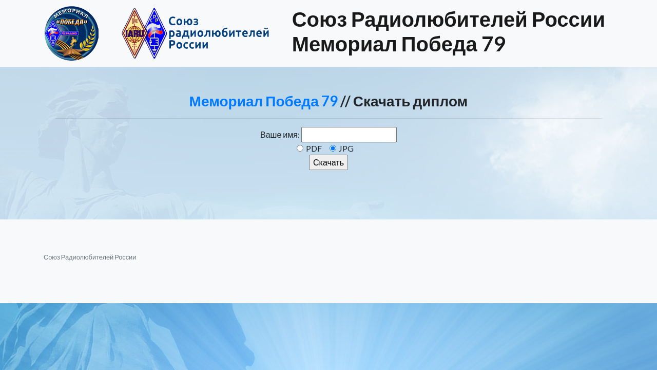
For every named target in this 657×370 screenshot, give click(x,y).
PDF (314, 148)
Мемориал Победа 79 (263, 100)
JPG (346, 148)
